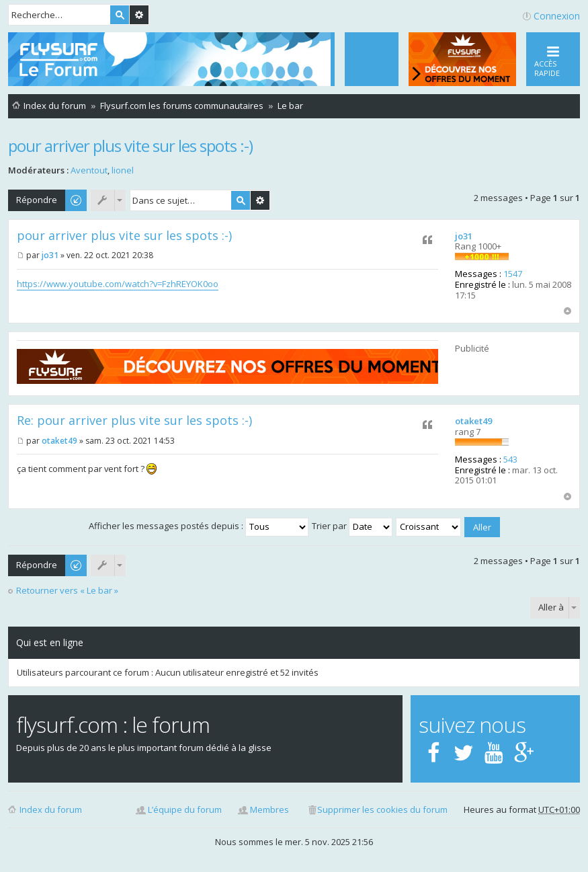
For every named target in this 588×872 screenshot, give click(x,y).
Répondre (36, 200)
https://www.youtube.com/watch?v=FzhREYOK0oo (117, 284)
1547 (512, 274)
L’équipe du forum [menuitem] (185, 809)
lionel (123, 170)
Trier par (352, 526)
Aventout (89, 170)
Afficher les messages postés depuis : (198, 526)
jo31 (463, 236)
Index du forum (50, 809)
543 (510, 459)
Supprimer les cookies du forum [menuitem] (382, 809)
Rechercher (119, 14)
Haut (567, 311)
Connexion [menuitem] (557, 15)
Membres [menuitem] (269, 809)
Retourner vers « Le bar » (67, 590)
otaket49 (473, 421)
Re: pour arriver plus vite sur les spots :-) (134, 420)
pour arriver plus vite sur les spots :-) (130, 145)
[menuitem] (371, 59)
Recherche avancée (139, 14)
